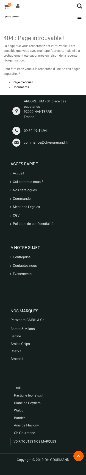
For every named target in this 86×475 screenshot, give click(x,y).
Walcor (19, 410)
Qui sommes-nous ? (28, 182)
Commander (22, 199)
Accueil (18, 173)
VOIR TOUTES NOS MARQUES (35, 441)
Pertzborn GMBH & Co (27, 320)
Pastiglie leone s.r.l (29, 395)
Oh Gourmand (24, 433)
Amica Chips (20, 344)
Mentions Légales (26, 207)
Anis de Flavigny (26, 425)
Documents (21, 87)
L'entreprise (22, 257)
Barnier (19, 418)
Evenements (22, 274)
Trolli (18, 388)
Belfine (16, 336)
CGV (16, 215)
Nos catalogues (25, 190)
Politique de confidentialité (33, 224)
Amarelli (17, 359)
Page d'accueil (23, 82)
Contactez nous (25, 266)
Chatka (16, 351)
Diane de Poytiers (27, 403)
